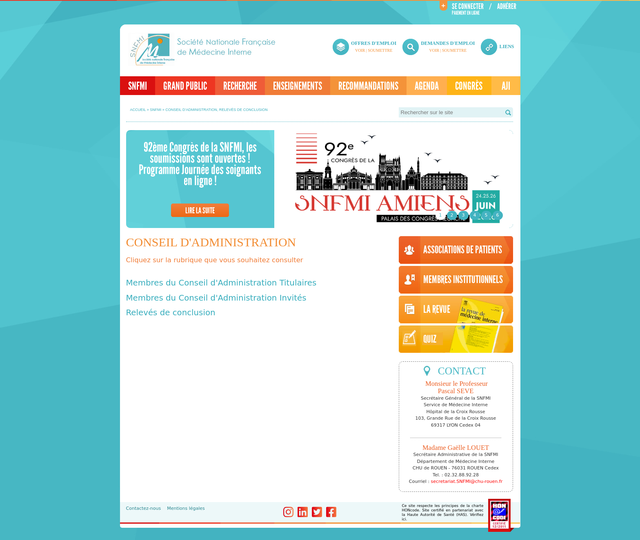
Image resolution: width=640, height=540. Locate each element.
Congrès (468, 86)
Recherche (240, 86)
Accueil (138, 110)
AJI (506, 86)
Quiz (429, 339)
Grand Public (185, 86)
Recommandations (368, 86)
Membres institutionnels (463, 280)
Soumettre (380, 50)
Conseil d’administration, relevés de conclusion (216, 110)
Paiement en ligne (466, 13)
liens (506, 46)
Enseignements (297, 86)
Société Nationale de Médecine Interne (202, 49)
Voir (360, 50)
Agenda (427, 86)
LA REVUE (436, 309)
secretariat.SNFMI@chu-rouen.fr (467, 481)
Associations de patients (462, 250)
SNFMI (137, 86)
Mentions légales (186, 508)
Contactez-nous (143, 508)
